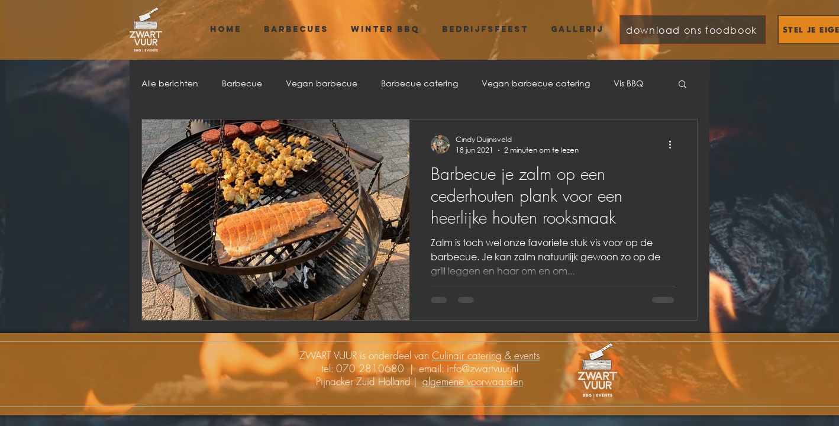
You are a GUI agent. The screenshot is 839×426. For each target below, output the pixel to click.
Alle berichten (169, 83)
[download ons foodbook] (692, 29)
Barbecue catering (419, 83)
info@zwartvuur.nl (482, 368)
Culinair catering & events (486, 355)
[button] (682, 85)
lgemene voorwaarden (475, 381)
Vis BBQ (628, 83)
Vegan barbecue (321, 83)
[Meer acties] (674, 144)
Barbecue (242, 83)
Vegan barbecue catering (536, 83)
